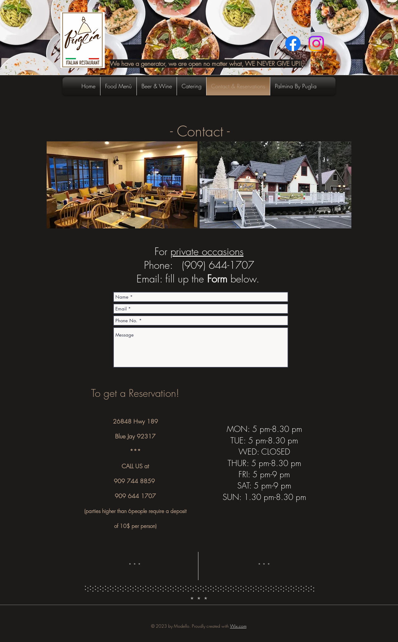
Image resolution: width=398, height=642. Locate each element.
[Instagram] (316, 43)
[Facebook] (293, 43)
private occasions (206, 251)
